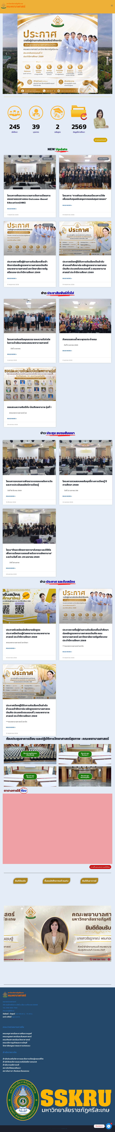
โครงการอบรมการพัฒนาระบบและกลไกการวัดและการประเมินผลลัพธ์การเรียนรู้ (29, 483)
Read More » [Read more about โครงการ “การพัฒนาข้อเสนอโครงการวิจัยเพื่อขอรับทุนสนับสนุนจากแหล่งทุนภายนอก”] (67, 205)
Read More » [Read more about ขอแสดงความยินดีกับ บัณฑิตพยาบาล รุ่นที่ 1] (12, 419)
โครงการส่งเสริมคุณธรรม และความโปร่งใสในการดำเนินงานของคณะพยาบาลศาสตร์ (28, 341)
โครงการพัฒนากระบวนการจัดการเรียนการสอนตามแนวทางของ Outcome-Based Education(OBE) (29, 199)
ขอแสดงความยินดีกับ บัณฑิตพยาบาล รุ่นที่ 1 (29, 407)
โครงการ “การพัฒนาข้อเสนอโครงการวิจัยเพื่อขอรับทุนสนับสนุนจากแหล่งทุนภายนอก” (85, 197)
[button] (6, 53)
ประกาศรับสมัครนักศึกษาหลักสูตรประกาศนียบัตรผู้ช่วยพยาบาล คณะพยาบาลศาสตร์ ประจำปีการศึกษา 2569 (28, 633)
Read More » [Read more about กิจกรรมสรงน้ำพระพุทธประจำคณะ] (67, 351)
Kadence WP (64, 1128)
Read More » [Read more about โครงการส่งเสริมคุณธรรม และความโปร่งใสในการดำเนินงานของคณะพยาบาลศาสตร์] (12, 354)
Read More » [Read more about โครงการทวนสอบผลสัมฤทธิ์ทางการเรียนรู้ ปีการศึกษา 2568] (67, 496)
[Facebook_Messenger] (109, 1126)
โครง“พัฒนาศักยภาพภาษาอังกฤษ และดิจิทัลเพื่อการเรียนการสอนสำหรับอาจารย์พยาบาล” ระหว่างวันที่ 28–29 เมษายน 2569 (29, 553)
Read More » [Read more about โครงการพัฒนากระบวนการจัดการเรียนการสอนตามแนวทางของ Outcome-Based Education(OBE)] (12, 209)
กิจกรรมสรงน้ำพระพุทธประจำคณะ (80, 339)
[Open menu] (112, 5)
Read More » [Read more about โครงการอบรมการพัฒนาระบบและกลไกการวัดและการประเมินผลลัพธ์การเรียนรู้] (10, 496)
